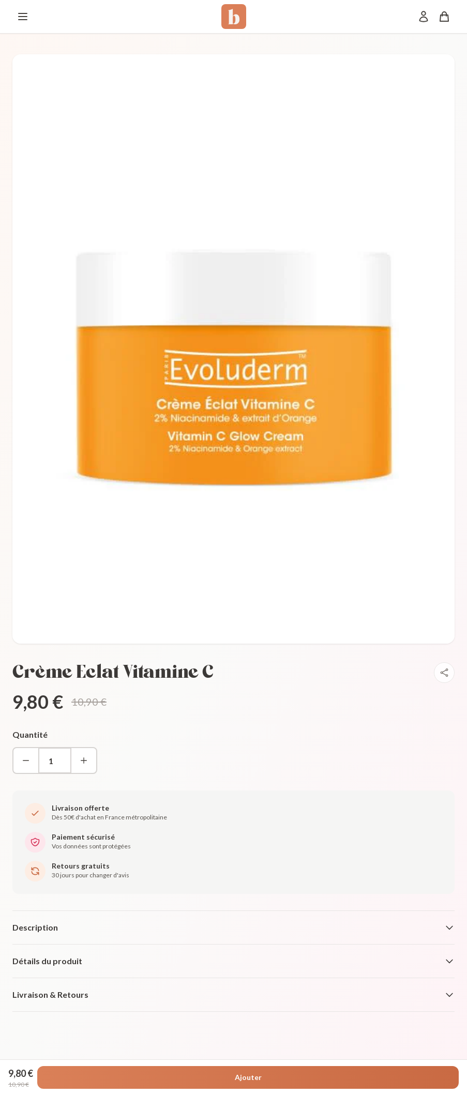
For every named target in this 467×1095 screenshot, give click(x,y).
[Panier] (444, 16)
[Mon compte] (423, 16)
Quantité (30, 734)
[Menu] (22, 16)
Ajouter (248, 1077)
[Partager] (444, 672)
